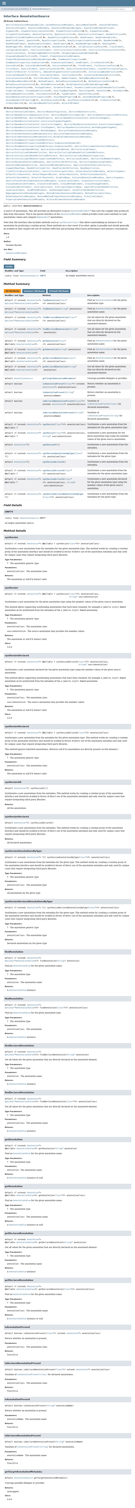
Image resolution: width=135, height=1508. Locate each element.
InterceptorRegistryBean (68, 187)
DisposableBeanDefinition (20, 56)
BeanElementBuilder (106, 37)
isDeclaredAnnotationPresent (58, 401)
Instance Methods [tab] (34, 291)
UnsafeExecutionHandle (80, 100)
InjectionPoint (70, 75)
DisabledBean (63, 177)
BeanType (107, 43)
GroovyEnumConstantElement (20, 184)
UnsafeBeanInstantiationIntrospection (27, 97)
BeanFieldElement (15, 40)
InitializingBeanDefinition (104, 72)
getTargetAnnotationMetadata (58, 378)
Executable (11, 65)
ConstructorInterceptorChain (57, 171)
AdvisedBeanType (84, 25)
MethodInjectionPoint (100, 81)
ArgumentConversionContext (35, 31)
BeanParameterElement (39, 43)
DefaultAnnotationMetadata (90, 171)
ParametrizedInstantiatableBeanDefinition (98, 87)
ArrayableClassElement (18, 34)
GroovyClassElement (68, 181)
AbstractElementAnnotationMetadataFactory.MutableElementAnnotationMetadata (48, 137)
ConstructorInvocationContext (105, 50)
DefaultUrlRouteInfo (42, 177)
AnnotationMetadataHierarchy (21, 165)
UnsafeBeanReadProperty (95, 97)
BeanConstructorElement (91, 34)
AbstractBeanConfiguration (51, 112)
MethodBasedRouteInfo (91, 78)
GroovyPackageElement (96, 184)
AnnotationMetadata (38, 28)
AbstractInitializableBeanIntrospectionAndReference (35, 159)
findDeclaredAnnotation (55, 317)
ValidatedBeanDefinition (42, 103)
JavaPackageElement (59, 190)
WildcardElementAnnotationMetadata (66, 199)
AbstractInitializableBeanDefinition (26, 152)
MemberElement (69, 78)
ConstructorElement (40, 50)
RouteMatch (119, 90)
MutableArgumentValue (17, 87)
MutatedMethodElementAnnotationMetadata (59, 196)
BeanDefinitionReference (61, 37)
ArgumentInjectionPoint (69, 31)
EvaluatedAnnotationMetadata (88, 177)
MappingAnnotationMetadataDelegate (25, 193)
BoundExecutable (61, 47)
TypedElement (69, 94)
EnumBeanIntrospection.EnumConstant (25, 62)
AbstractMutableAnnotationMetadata (25, 162)
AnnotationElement (16, 28)
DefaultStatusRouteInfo (93, 174)
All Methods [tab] (12, 291)
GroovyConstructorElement (96, 181)
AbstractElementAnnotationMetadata (77, 130)
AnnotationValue (25, 303)
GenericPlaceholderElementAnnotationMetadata (31, 181)
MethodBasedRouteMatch (18, 81)
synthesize (48, 424)
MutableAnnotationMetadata (20, 196)
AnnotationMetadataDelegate (66, 28)
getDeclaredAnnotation (55, 358)
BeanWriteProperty (34, 47)
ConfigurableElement (17, 50)
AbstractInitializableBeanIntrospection (81, 155)
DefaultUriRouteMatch (17, 177)
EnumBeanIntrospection (70, 59)
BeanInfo (31, 40)
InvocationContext (16, 78)
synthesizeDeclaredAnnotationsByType (63, 494)
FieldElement (85, 65)
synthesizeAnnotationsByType (58, 453)
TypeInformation (87, 94)
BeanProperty (61, 43)
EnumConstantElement (62, 62)
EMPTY (43, 276)
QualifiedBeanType (63, 90)
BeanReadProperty (85, 43)
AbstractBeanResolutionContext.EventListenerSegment (93, 124)
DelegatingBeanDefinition (42, 53)
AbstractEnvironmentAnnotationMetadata (96, 146)
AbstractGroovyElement (83, 149)
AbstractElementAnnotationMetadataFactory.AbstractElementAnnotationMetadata (49, 134)
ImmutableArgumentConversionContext (63, 72)
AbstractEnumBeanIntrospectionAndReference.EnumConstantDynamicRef (43, 143)
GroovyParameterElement (18, 187)
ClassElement (116, 47)
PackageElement (43, 87)
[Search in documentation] (114, 9)
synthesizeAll (50, 444)
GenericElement (29, 69)
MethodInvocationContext (19, 84)
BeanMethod (109, 40)
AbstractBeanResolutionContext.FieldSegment (30, 127)
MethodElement (46, 81)
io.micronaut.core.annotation (15, 9)
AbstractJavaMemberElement (105, 159)
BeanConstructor (63, 34)
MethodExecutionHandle (68, 81)
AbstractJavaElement (77, 159)
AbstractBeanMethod (16, 118)
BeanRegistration (89, 168)
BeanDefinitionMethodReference (23, 37)
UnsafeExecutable (50, 100)
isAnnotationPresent (54, 384)
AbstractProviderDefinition (62, 162)
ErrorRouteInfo (99, 62)
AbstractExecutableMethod (55, 149)
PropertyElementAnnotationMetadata (25, 199)
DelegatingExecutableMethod (77, 53)
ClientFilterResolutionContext (23, 171)
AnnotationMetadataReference (55, 165)
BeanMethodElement (16, 43)
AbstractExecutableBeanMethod (22, 149)
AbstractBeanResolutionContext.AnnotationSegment (82, 118)
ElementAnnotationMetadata (64, 56)
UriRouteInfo (107, 100)
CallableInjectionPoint (91, 47)
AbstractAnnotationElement (20, 112)
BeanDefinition (114, 34)
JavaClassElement (15, 190)
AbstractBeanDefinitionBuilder (68, 115)
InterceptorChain (43, 187)
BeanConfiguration (42, 34)
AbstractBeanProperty (40, 118)
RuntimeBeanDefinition (18, 94)
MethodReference (49, 84)
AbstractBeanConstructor (82, 112)
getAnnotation (50, 341)
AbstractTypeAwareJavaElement (95, 162)
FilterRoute (12, 69)
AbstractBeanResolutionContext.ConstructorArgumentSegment (38, 121)
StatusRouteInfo (45, 94)
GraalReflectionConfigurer (112, 69)
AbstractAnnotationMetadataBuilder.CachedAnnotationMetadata (39, 25)
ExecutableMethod (35, 65)
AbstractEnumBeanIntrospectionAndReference (30, 140)
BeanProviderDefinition (65, 168)
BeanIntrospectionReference (83, 40)
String (63, 309)
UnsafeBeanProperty (64, 97)
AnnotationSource (41, 9)
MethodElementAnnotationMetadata (65, 193)
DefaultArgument (116, 171)
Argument (10, 31)
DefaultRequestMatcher (45, 174)
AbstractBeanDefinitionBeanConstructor (27, 115)
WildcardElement (70, 103)
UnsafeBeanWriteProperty (19, 100)
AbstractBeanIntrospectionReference (107, 115)
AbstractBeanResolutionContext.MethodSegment (31, 130)
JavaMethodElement (37, 190)
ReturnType (85, 90)
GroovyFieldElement (47, 184)
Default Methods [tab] (59, 291)
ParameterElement (63, 87)
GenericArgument (114, 177)
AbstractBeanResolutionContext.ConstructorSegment (34, 124)
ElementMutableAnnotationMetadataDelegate (29, 59)
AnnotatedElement (108, 25)
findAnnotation (51, 300)
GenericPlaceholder (50, 69)
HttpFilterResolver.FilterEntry (23, 72)
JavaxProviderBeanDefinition (88, 190)
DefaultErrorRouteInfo (18, 174)
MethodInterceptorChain (98, 193)
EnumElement (82, 62)
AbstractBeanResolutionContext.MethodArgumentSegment (87, 127)
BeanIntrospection (52, 40)
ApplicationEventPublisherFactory (92, 165)
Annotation (33, 300)
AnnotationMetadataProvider (99, 28)
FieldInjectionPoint (105, 65)
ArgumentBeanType (15, 168)
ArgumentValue (97, 31)
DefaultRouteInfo (68, 174)
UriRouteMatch (13, 103)
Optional (9, 303)
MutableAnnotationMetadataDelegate (85, 84)
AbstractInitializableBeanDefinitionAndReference (76, 152)
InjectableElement (49, 75)
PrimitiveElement (93, 196)
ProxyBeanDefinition (37, 90)
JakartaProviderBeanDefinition (101, 187)
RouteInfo (102, 90)
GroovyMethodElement (72, 184)
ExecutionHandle (61, 65)
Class (63, 300)
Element (44, 56)
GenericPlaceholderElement (81, 69)
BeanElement (86, 37)
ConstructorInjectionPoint (68, 50)
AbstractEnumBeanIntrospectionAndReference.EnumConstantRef (39, 146)
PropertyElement (14, 90)
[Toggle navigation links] (3, 3)
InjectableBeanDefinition (20, 75)
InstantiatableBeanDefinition (100, 75)
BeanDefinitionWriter (38, 168)
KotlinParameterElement (46, 78)
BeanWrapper (12, 47)
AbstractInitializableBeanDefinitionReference (31, 155)
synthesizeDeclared (53, 462)
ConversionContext (16, 53)
